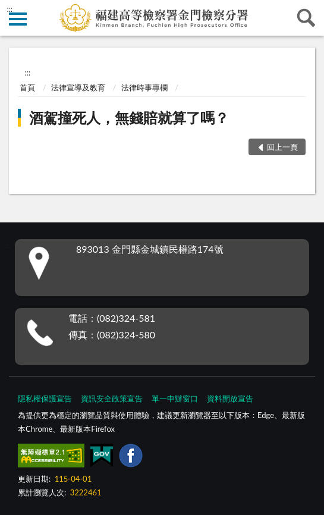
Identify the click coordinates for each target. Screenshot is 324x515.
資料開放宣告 (230, 398)
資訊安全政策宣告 (112, 398)
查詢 (306, 18)
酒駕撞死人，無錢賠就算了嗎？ (129, 117)
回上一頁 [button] (282, 147)
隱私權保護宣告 (45, 398)
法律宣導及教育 (78, 87)
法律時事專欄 (144, 87)
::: (9, 9)
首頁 (27, 87)
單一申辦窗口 (175, 398)
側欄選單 (18, 19)
